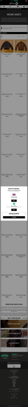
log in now (14, 217)
